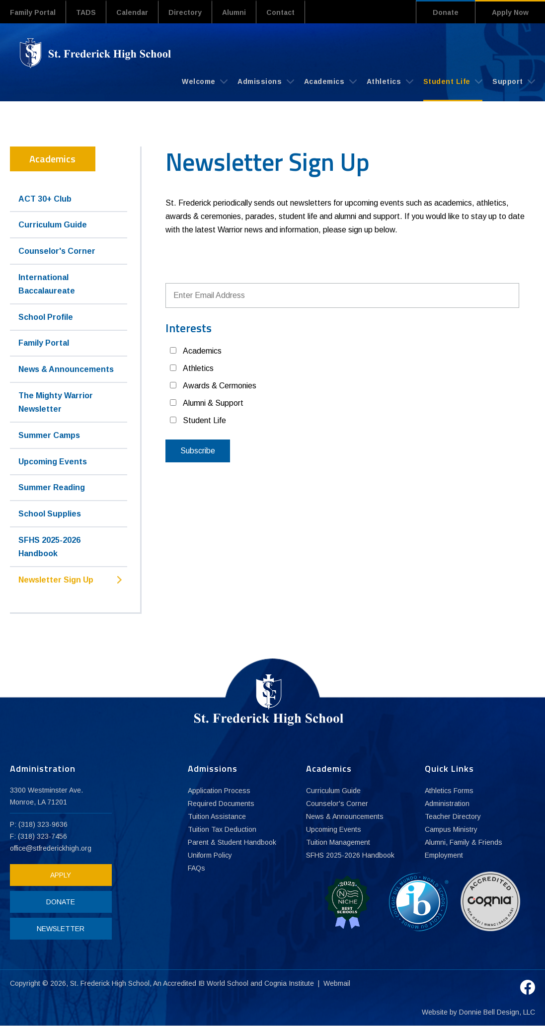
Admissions (265, 81)
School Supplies (49, 514)
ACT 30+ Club (45, 199)
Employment (444, 855)
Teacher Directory (453, 816)
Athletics (390, 81)
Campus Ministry (451, 829)
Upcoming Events (52, 461)
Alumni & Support (213, 403)
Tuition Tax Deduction (222, 829)
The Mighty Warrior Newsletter (55, 402)
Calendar (132, 12)
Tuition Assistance (217, 816)
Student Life (453, 81)
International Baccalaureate (46, 284)
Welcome (205, 81)
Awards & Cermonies (219, 385)
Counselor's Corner (56, 251)
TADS (86, 12)
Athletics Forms (449, 791)
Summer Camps (49, 435)
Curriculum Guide (52, 224)
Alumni (234, 12)
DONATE (60, 902)
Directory (185, 12)
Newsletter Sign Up (55, 580)
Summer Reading (51, 487)
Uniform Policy (210, 855)
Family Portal (33, 12)
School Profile (45, 317)
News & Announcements (66, 369)
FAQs (196, 868)
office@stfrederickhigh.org (50, 848)
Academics (330, 81)
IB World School (223, 983)
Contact (280, 12)
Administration (447, 803)
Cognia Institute (289, 983)
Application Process (219, 791)
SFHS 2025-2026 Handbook (49, 547)
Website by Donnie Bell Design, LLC (478, 1012)
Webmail (336, 983)
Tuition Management (338, 842)
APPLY (60, 875)
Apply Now (510, 12)
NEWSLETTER (60, 929)
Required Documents (221, 803)
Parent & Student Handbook (232, 842)
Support (513, 81)
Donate (446, 12)
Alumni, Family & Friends (463, 842)
